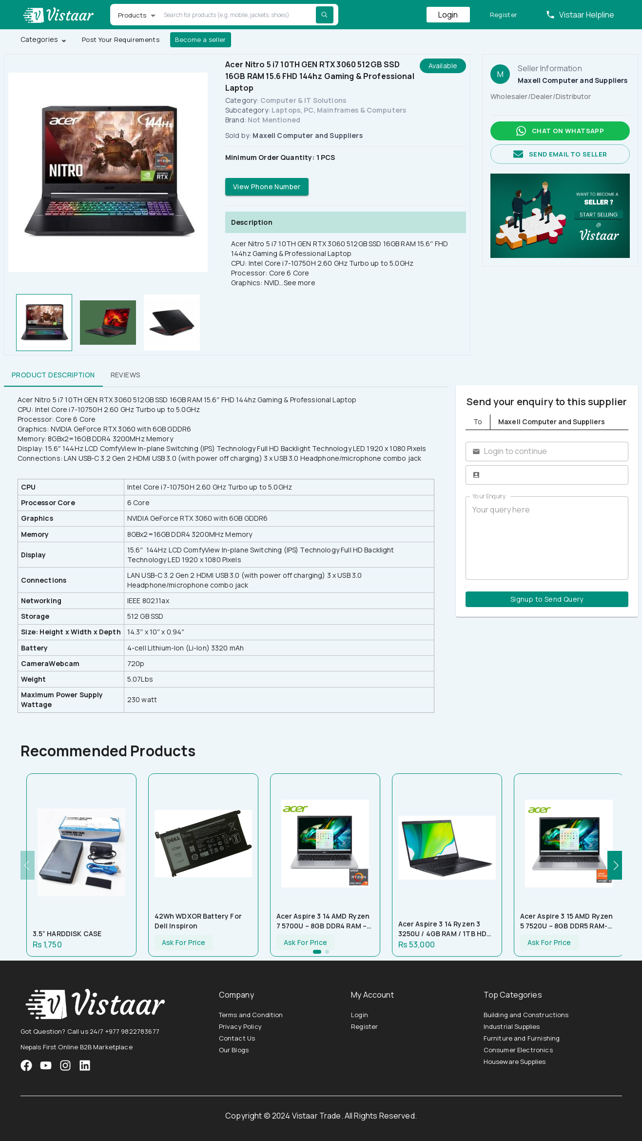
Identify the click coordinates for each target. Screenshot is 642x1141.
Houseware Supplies (515, 1061)
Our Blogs (234, 1049)
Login (448, 14)
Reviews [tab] (126, 375)
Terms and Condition (251, 1014)
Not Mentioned (274, 119)
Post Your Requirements (120, 39)
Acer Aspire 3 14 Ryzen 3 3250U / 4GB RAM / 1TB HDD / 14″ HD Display (445, 929)
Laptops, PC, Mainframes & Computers (339, 110)
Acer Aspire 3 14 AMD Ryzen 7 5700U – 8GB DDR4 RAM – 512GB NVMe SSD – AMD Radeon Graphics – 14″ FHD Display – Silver (323, 921)
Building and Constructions (526, 1014)
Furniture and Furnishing (522, 1038)
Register (503, 14)
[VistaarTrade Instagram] (46, 1065)
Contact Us (237, 1038)
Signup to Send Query (547, 599)
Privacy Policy (240, 1026)
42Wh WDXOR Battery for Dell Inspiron (198, 920)
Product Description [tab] (53, 375)
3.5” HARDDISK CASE (67, 933)
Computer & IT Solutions (303, 100)
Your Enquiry (489, 496)
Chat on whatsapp (560, 130)
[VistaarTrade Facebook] (26, 1065)
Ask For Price (184, 943)
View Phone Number (267, 187)
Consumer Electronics (518, 1049)
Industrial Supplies (512, 1026)
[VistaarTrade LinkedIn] (85, 1065)
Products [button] (132, 15)
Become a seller (200, 39)
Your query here (547, 537)
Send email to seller (560, 154)
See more (299, 282)
